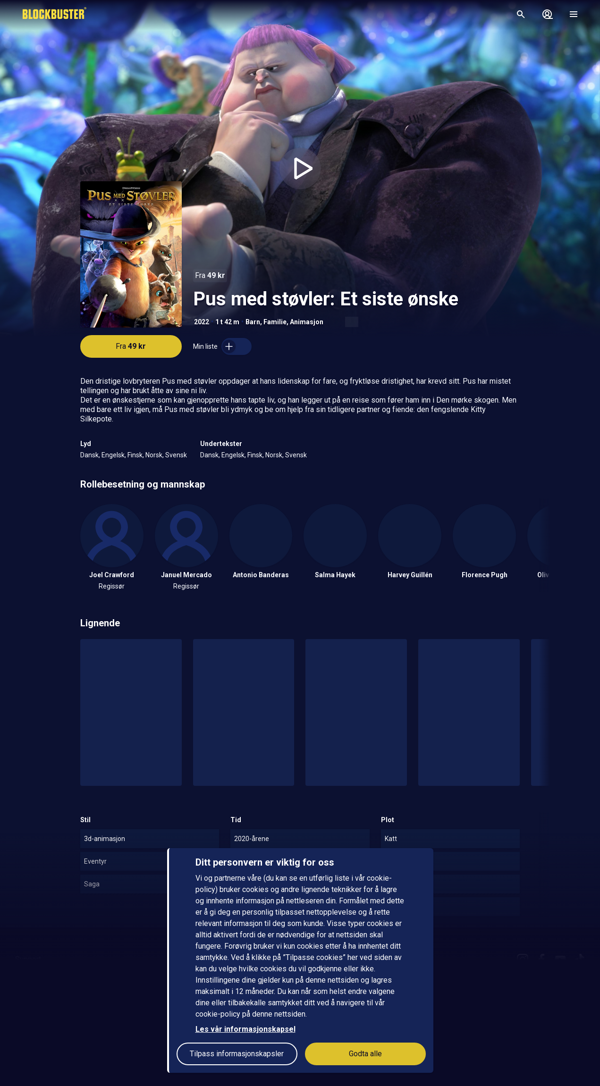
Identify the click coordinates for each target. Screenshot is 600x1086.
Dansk (89, 455)
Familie (275, 322)
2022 (201, 322)
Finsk (135, 455)
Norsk (153, 455)
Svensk (176, 455)
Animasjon (306, 322)
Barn (252, 322)
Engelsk (113, 455)
